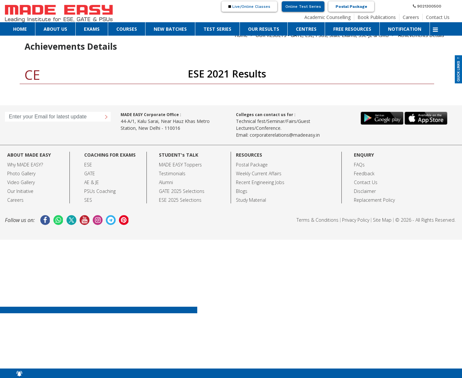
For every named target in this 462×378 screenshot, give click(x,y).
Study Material (251, 200)
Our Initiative (20, 191)
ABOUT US (55, 29)
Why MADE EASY (24, 165)
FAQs (359, 165)
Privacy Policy (355, 220)
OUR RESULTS (263, 29)
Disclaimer (365, 191)
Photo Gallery (21, 173)
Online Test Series (303, 6)
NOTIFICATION (404, 29)
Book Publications (376, 17)
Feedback (364, 173)
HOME (20, 29)
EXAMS (92, 29)
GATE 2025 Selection (180, 191)
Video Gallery (21, 182)
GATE (89, 173)
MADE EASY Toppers (180, 165)
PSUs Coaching (100, 191)
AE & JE (91, 182)
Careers (411, 17)
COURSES (126, 29)
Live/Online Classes (249, 6)
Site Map (382, 220)
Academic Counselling (327, 17)
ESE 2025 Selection (179, 200)
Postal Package (351, 6)
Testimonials (172, 173)
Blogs (241, 191)
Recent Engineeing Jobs (260, 182)
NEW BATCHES (170, 29)
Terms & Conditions (317, 220)
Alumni (166, 182)
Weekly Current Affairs (258, 173)
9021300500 (427, 6)
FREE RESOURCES (352, 29)
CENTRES (306, 29)
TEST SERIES (217, 29)
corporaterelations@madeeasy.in (285, 135)
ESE (88, 165)
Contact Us (438, 17)
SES (88, 200)
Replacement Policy (374, 200)
